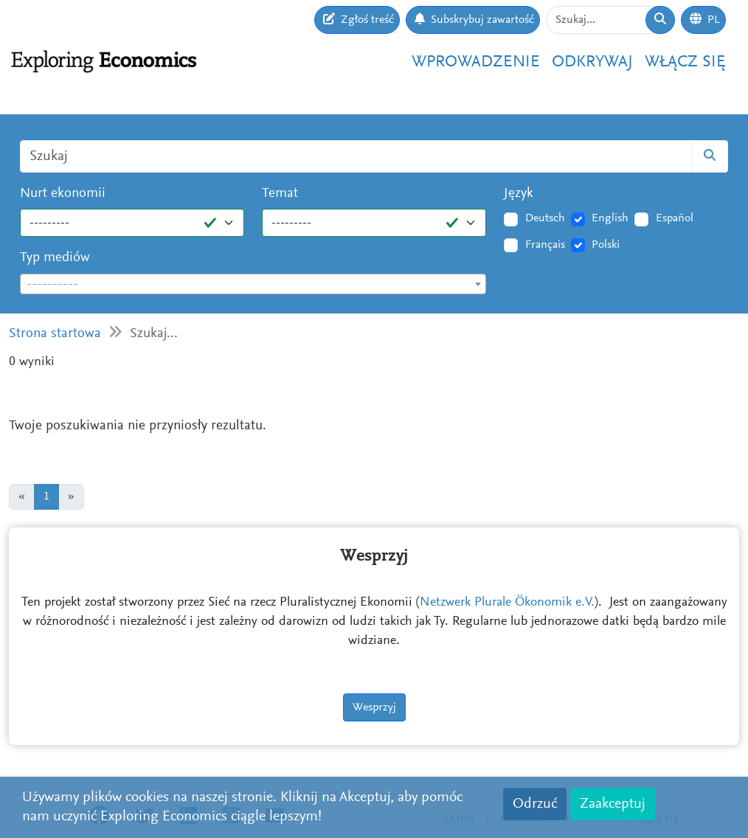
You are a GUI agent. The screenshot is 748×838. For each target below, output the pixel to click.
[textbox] (253, 284)
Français (545, 245)
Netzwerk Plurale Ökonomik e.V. (507, 602)
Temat (280, 194)
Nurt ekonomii (62, 194)
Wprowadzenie (476, 62)
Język (518, 194)
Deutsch (545, 218)
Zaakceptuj (612, 804)
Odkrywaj (592, 62)
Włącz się (685, 62)
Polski (606, 245)
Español (674, 218)
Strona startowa (55, 334)
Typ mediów (55, 258)
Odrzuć (535, 804)
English (610, 218)
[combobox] (253, 284)
